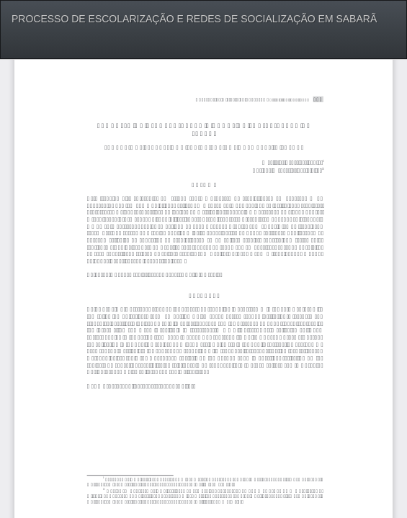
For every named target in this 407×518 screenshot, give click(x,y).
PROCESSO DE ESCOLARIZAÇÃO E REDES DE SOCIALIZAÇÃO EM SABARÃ (198, 18)
